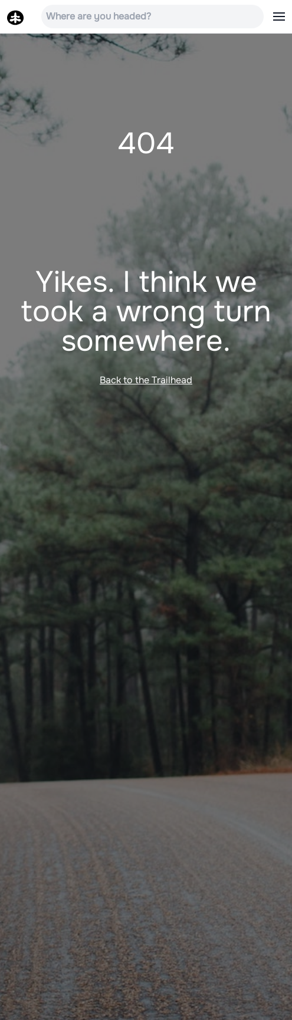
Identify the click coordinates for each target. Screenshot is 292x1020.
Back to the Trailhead (146, 380)
